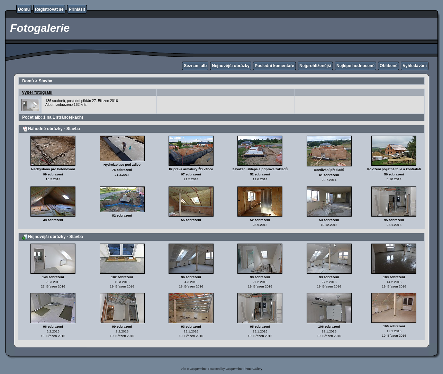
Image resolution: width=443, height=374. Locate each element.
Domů (24, 9)
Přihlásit (77, 9)
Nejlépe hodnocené (355, 65)
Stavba (45, 81)
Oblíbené (388, 65)
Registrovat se (49, 9)
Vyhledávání (415, 65)
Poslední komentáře (274, 65)
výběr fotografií (37, 92)
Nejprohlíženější (315, 65)
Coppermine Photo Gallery (244, 369)
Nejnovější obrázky (231, 65)
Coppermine (198, 369)
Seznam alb (195, 65)
